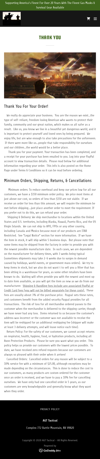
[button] (95, 18)
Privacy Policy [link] (50, 409)
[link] (12, 18)
